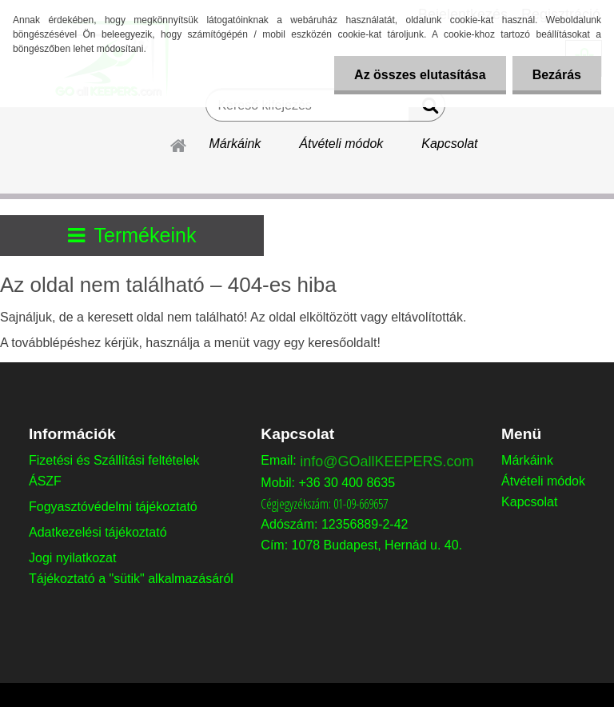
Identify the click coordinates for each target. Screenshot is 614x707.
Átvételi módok (341, 143)
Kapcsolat (449, 143)
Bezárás (556, 75)
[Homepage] (179, 143)
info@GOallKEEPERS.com (386, 461)
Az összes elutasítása (420, 75)
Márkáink (235, 143)
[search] (427, 108)
